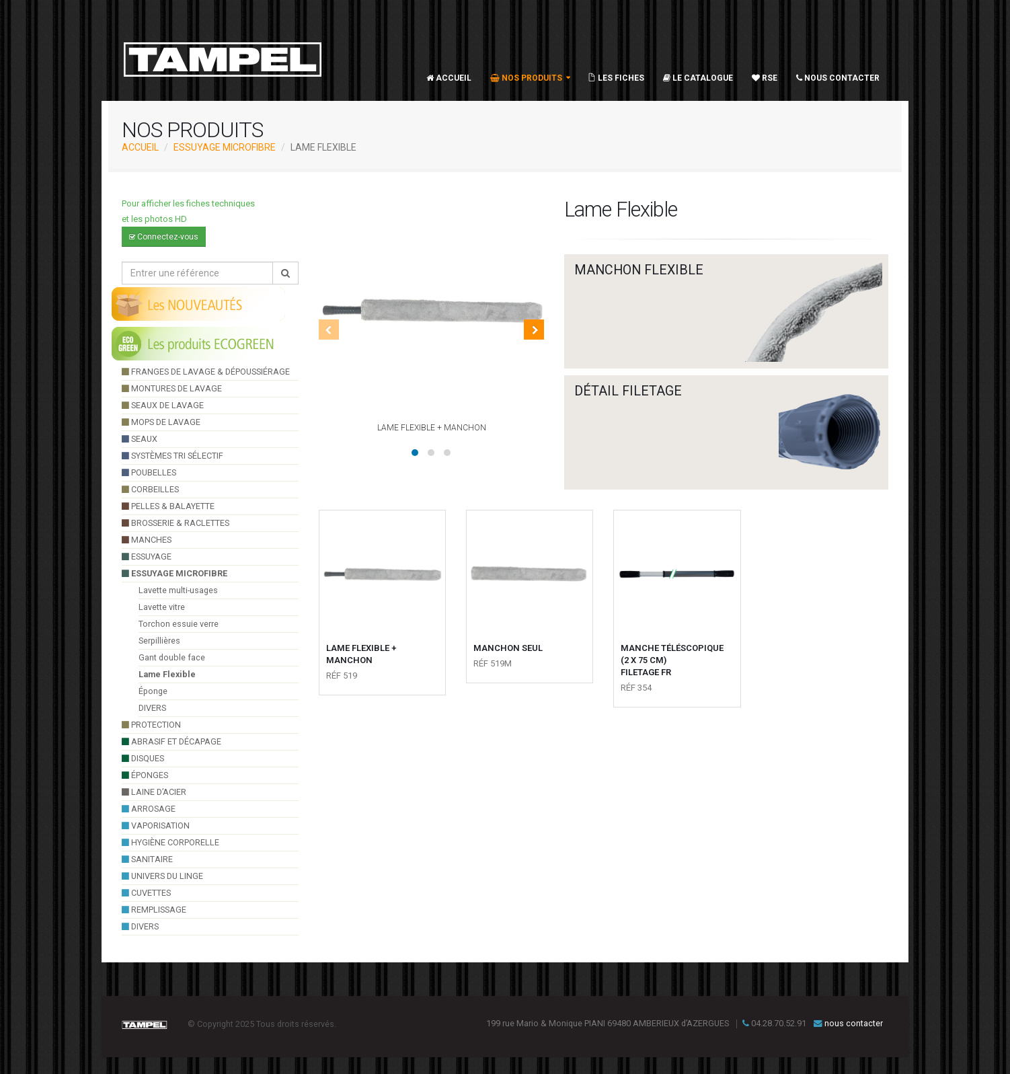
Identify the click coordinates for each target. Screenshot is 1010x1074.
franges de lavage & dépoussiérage (206, 372)
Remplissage (154, 910)
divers (140, 926)
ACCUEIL (140, 147)
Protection (151, 725)
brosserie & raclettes (175, 523)
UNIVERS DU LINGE (162, 876)
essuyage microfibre (224, 147)
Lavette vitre (162, 607)
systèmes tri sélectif (172, 456)
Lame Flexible (167, 674)
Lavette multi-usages (178, 590)
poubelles (149, 472)
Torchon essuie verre (179, 624)
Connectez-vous (163, 236)
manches (146, 540)
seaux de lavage (163, 405)
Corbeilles (150, 489)
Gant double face (172, 657)
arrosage (149, 809)
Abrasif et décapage (171, 741)
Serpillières (159, 641)
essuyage (146, 556)
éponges (145, 775)
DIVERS (152, 708)
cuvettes (146, 893)
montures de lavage (172, 388)
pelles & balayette (168, 506)
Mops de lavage (161, 422)
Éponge (153, 691)
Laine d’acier (154, 792)
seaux (139, 439)
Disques (143, 758)
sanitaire (147, 859)
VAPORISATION (156, 825)
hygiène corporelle (170, 842)
